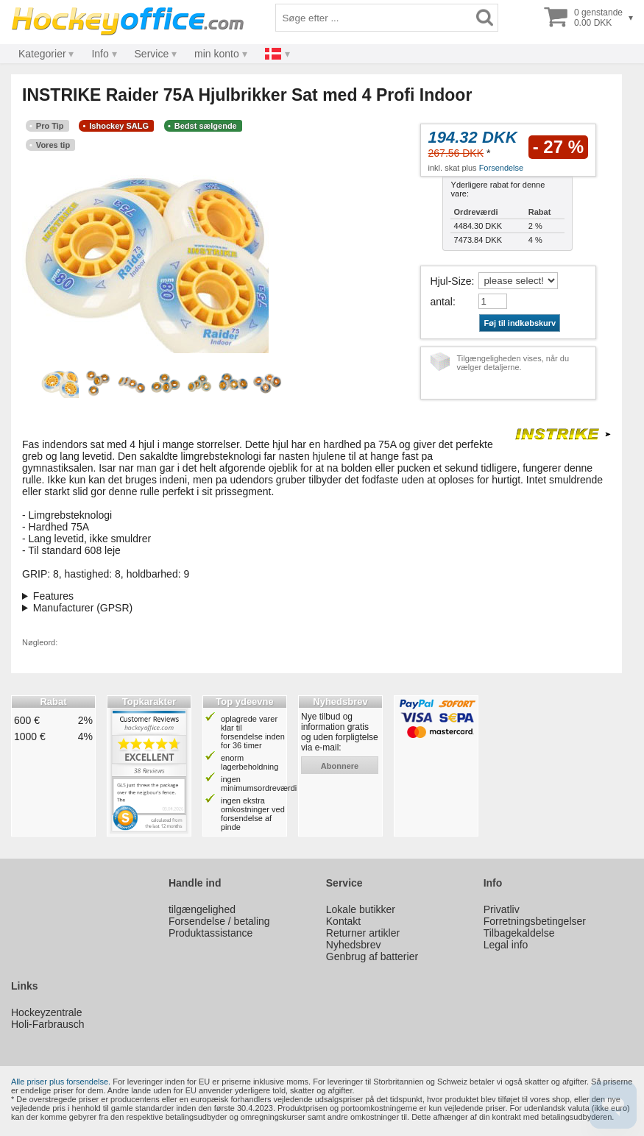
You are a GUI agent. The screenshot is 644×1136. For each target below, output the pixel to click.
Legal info (506, 945)
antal (442, 302)
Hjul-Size (451, 281)
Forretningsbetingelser (535, 921)
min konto (216, 54)
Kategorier (42, 54)
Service (152, 54)
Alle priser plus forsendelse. (60, 1081)
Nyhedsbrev (353, 945)
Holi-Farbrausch (48, 1024)
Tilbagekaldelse (519, 933)
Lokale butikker (360, 909)
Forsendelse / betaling (219, 921)
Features (53, 596)
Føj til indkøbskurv (520, 323)
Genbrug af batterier (372, 956)
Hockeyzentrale (46, 1012)
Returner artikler (363, 933)
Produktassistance (210, 933)
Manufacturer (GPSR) (82, 608)
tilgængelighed (202, 909)
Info (99, 54)
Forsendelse (501, 167)
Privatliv (502, 909)
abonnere (339, 766)
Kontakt (343, 921)
